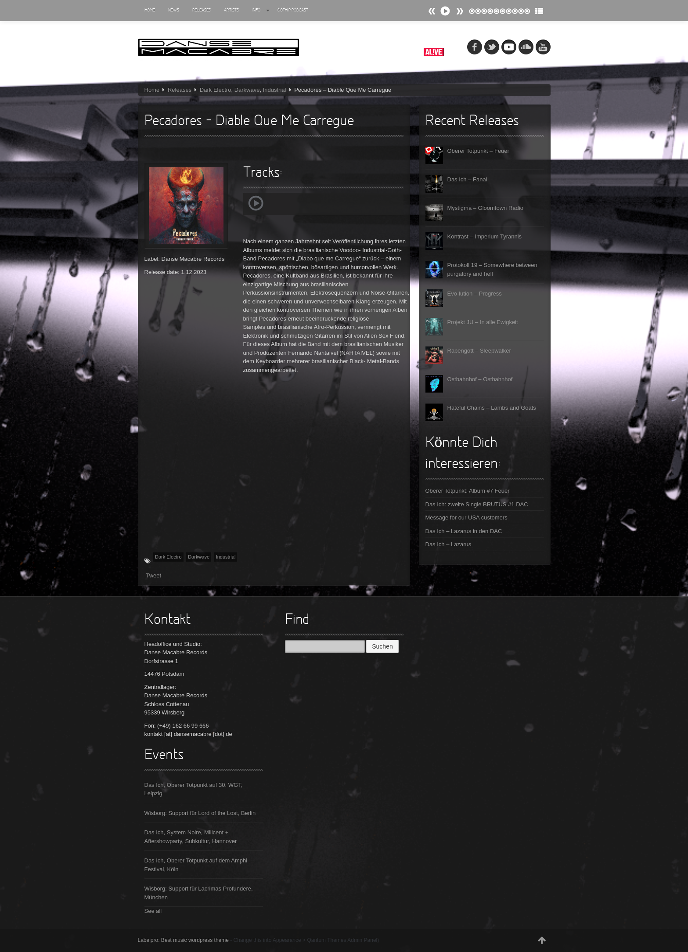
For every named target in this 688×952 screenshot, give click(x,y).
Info (261, 10)
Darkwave (247, 90)
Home (149, 10)
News (173, 10)
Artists (231, 10)
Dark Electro (215, 90)
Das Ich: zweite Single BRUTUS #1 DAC (476, 504)
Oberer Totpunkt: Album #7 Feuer (467, 490)
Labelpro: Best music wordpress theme (183, 940)
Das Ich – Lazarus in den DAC (463, 531)
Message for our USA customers (466, 517)
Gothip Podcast (292, 10)
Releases (201, 10)
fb (474, 47)
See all (153, 911)
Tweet (154, 575)
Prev (459, 11)
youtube (543, 47)
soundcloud (526, 47)
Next (432, 11)
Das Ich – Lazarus (448, 544)
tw (491, 47)
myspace (508, 47)
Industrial (274, 90)
